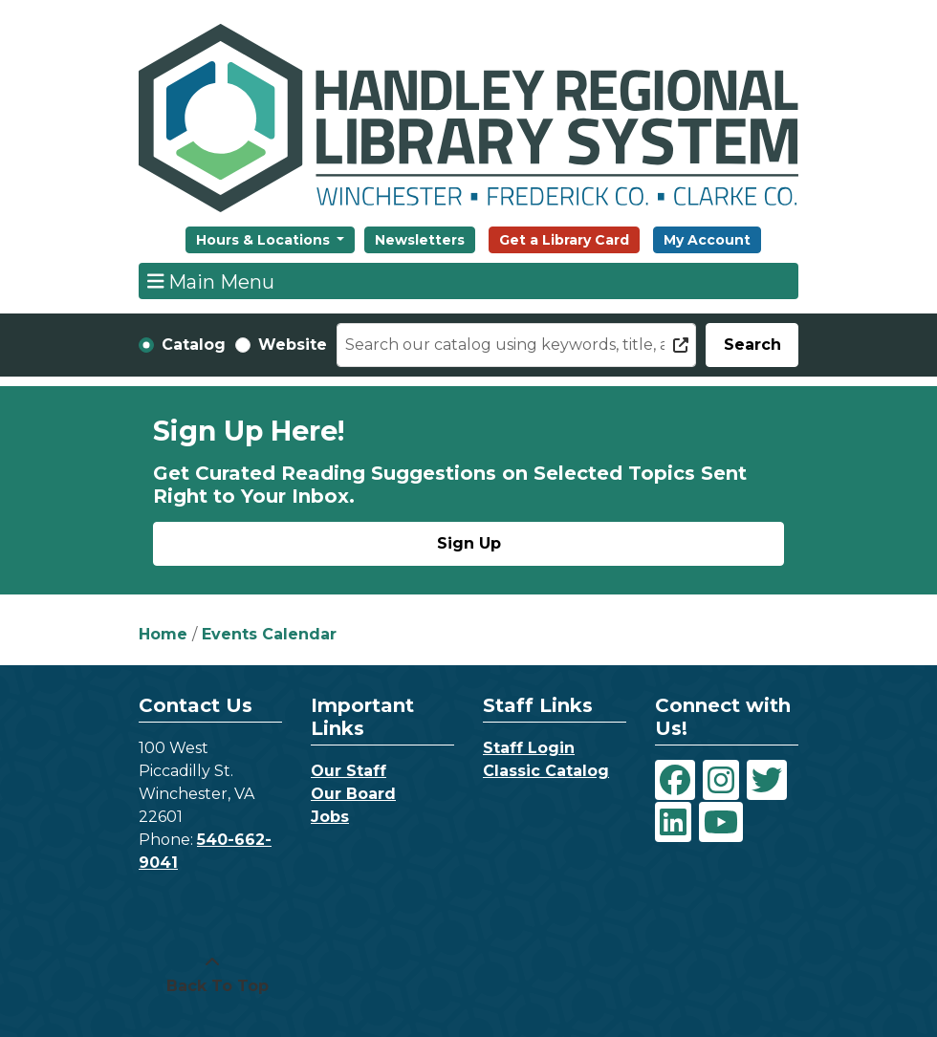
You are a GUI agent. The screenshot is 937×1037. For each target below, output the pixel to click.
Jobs (330, 817)
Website (292, 344)
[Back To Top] (212, 974)
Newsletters (420, 239)
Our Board (353, 794)
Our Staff (348, 771)
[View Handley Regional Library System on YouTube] (721, 822)
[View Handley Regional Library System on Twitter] (767, 780)
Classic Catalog (546, 771)
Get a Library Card (564, 239)
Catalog (194, 344)
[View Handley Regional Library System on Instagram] (721, 780)
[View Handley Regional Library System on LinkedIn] (673, 822)
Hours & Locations (265, 239)
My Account (707, 239)
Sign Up (469, 543)
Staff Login (529, 748)
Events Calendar (269, 634)
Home (163, 634)
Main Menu (211, 281)
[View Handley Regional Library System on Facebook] (675, 780)
